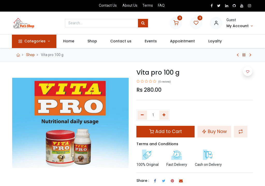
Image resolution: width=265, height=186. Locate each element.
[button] (240, 131)
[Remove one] (142, 115)
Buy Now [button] (214, 131)
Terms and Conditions (157, 143)
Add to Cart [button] (165, 131)
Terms (147, 5)
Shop (30, 55)
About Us (129, 5)
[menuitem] (69, 41)
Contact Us (108, 5)
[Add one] (164, 115)
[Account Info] (239, 26)
